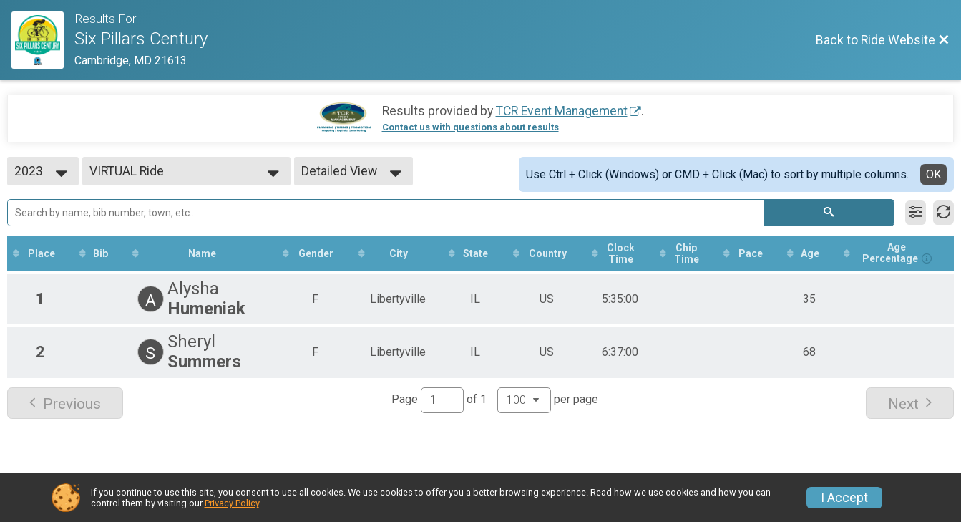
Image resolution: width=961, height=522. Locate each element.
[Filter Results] (915, 212)
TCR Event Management (562, 111)
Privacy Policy (232, 503)
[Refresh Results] (943, 212)
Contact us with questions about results (470, 127)
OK (933, 174)
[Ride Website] (42, 40)
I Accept (844, 497)
